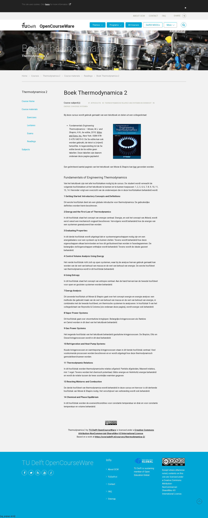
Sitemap (112, 499)
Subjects (26, 149)
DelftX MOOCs (153, 25)
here (47, 4)
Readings (88, 76)
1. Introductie (95, 103)
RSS (37, 472)
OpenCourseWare (57, 26)
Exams (30, 133)
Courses (35, 76)
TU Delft (51, 472)
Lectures (31, 125)
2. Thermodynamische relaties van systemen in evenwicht (127, 103)
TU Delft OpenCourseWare (102, 430)
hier (135, 167)
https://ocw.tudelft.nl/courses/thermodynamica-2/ (120, 437)
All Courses (133, 25)
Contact (153, 16)
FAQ (164, 16)
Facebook (24, 472)
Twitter (31, 472)
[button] (184, 8)
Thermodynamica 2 (51, 76)
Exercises (31, 117)
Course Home (28, 101)
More (169, 25)
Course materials (72, 76)
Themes (96, 25)
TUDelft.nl (112, 477)
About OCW (139, 16)
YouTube (44, 472)
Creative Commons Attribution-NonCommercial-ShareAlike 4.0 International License (171, 487)
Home (24, 76)
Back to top (199, 501)
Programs (114, 25)
